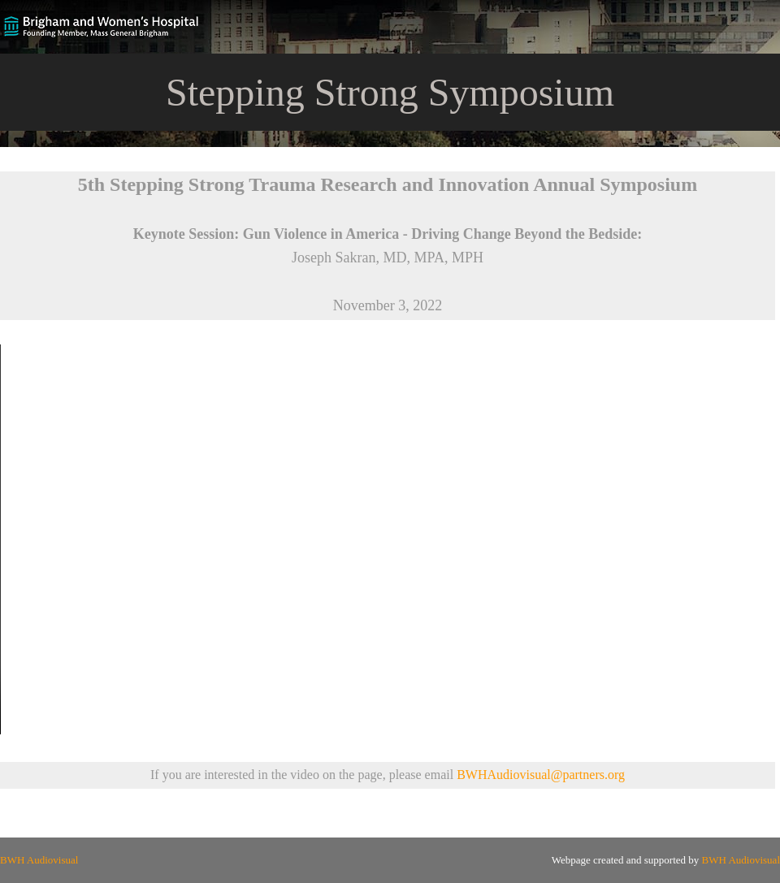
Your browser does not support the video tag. (390, 539)
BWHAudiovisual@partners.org (541, 774)
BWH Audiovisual (39, 860)
